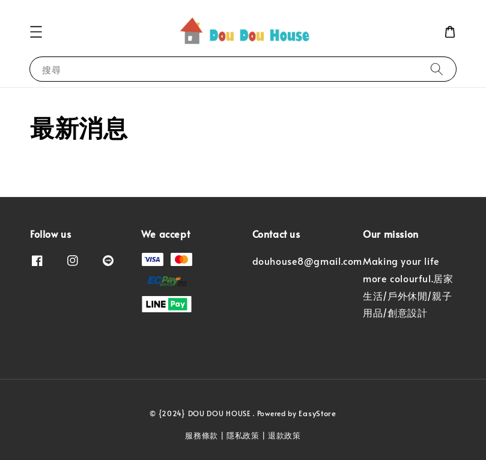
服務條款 (201, 435)
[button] (36, 32)
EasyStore (317, 413)
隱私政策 (243, 435)
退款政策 (284, 435)
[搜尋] (437, 68)
